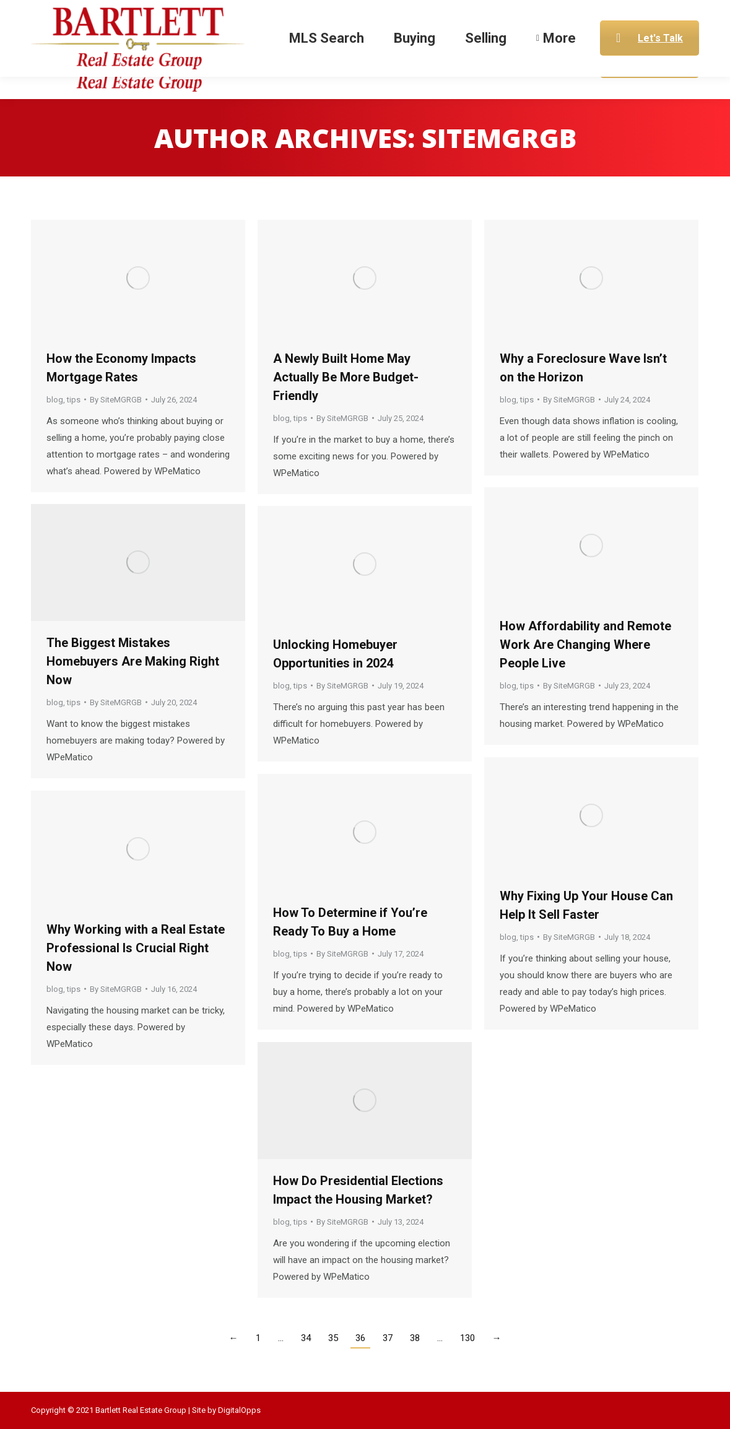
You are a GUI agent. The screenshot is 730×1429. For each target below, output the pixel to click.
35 (333, 1338)
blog (54, 399)
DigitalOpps (239, 1410)
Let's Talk (649, 60)
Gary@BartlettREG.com (553, 11)
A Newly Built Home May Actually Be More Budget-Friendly (346, 377)
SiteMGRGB (499, 137)
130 (467, 1338)
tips (73, 399)
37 (388, 1338)
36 (360, 1338)
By (116, 399)
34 (306, 1338)
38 (415, 1338)
